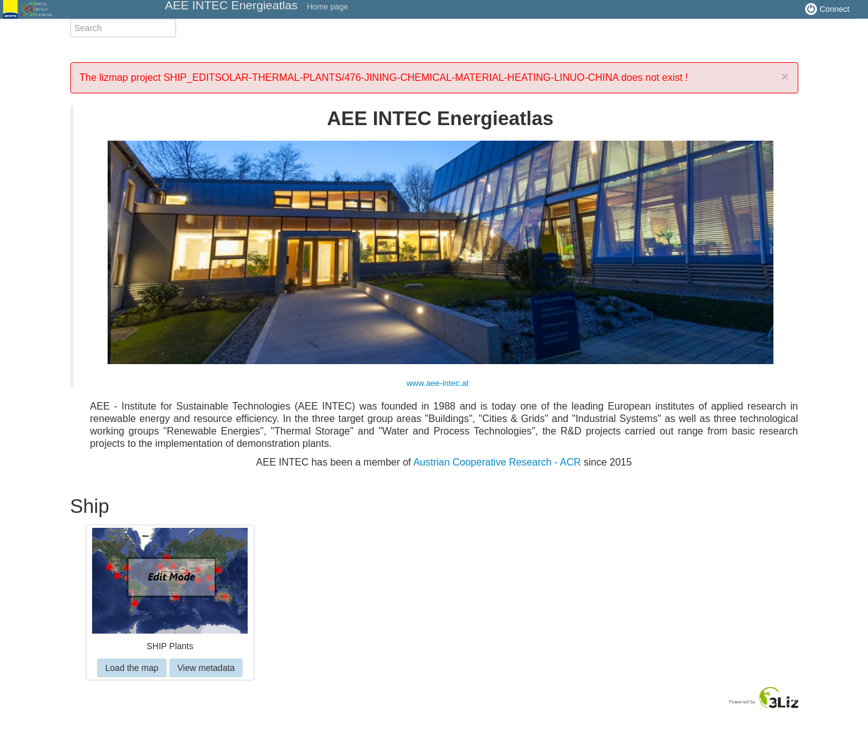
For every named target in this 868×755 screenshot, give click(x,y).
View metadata (206, 668)
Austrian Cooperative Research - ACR (497, 462)
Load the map (132, 668)
